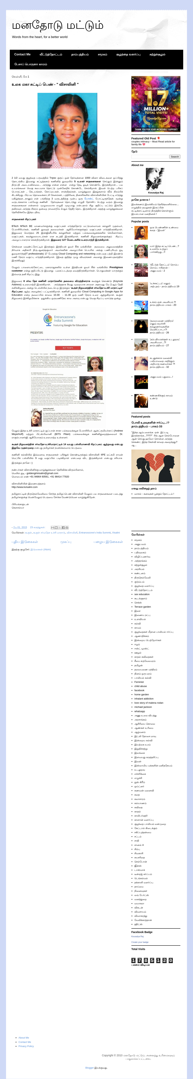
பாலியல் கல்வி (142, 677)
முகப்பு (65, 542)
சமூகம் (102, 54)
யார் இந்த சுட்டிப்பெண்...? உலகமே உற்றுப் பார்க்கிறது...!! (164, 249)
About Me (23, 1037)
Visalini (116, 532)
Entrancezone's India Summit (95, 532)
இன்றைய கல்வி (143, 740)
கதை (137, 794)
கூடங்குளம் (140, 598)
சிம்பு (137, 849)
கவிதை (138, 807)
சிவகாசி (138, 853)
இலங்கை (139, 752)
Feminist (139, 682)
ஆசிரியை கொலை (144, 723)
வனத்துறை (140, 899)
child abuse (140, 686)
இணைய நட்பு (142, 615)
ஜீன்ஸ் (138, 865)
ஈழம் (137, 644)
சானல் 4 (139, 845)
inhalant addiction (143, 698)
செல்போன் (140, 861)
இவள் (137, 761)
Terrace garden (142, 606)
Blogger (89, 1067)
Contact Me (22, 54)
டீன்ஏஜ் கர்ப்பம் (143, 874)
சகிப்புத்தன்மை (142, 832)
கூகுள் (28, 532)
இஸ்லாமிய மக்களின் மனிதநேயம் (153, 765)
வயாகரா (139, 903)
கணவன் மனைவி (144, 790)
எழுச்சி (138, 778)
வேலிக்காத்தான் (143, 920)
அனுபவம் (140, 544)
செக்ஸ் (138, 602)
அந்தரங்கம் (140, 560)
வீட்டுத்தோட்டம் (51, 54)
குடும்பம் (139, 581)
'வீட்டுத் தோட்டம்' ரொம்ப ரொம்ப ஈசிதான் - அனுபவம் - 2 (164, 267)
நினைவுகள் (140, 891)
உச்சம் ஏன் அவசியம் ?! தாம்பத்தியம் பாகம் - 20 (163, 304)
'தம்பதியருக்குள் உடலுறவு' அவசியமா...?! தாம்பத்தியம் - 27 (165, 342)
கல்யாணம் (140, 803)
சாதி (136, 840)
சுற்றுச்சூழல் (157, 54)
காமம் (137, 627)
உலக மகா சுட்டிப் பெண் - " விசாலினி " (45, 84)
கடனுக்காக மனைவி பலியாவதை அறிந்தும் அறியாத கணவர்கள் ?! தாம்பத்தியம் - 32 (162, 362)
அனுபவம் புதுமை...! (161, 376)
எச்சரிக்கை (140, 773)
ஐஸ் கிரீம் (139, 782)
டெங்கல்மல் (141, 878)
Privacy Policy (26, 1046)
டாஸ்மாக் (139, 870)
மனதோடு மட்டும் (58, 25)
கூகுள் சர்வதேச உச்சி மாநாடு (49, 532)
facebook (139, 690)
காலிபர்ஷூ (141, 815)
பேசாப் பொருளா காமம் (30, 64)
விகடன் (138, 907)
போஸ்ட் (89, 198)
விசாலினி (72, 532)
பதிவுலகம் (140, 552)
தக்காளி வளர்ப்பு (143, 882)
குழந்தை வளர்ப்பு (128, 54)
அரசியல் (139, 569)
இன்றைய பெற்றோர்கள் (147, 640)
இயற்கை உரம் (142, 744)
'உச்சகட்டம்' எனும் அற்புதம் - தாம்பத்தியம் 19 (164, 285)
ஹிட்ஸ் (138, 924)
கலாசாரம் (139, 799)
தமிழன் (138, 665)
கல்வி (137, 623)
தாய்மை (138, 886)
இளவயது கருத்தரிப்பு (146, 757)
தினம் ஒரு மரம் (143, 673)
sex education (141, 594)
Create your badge (140, 942)
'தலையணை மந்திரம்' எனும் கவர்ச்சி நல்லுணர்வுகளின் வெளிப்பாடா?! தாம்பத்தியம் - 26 (162, 326)
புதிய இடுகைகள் (25, 542)
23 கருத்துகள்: (38, 527)
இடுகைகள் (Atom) (41, 549)
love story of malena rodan (148, 702)
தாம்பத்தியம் (80, 54)
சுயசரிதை (139, 857)
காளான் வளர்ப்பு (144, 819)
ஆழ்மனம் (140, 732)
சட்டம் (137, 836)
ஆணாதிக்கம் (141, 636)
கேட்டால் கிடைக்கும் (145, 828)
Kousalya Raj (137, 936)
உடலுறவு (139, 769)
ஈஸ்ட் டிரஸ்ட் (141, 648)
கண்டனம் (139, 573)
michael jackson (143, 707)
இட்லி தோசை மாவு (145, 736)
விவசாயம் (140, 911)
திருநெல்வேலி (142, 577)
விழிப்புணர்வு (142, 556)
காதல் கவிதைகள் (143, 656)
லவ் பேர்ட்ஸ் (141, 895)
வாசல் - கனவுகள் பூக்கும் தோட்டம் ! (154, 493)
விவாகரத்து (140, 915)
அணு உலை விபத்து (145, 715)
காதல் (137, 811)
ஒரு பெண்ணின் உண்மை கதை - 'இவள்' (164, 229)
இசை (137, 610)
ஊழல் (137, 652)
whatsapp (139, 711)
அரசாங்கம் (140, 719)
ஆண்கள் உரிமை (143, 728)
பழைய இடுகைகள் (108, 542)
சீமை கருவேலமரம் (144, 661)
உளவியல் (140, 619)
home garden (141, 694)
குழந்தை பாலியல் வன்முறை (150, 824)
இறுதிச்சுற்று (141, 748)
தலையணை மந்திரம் (145, 669)
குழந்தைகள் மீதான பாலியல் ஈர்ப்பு (153, 631)
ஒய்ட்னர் (139, 786)
